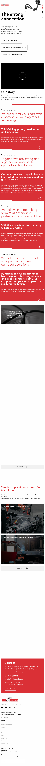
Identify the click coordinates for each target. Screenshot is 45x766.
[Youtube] (6, 708)
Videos (3, 730)
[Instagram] (14, 708)
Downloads (4, 738)
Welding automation (10, 41)
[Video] (43, 18)
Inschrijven (23, 760)
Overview (20, 467)
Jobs (2, 735)
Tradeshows (4, 743)
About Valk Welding (6, 724)
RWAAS (3, 720)
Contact (9, 688)
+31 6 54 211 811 (15, 683)
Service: (7, 683)
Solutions (5, 717)
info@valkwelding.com (15, 679)
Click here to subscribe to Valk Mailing (9, 751)
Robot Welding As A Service (13, 54)
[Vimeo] (10, 708)
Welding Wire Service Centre (13, 47)
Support (3, 727)
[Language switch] (43, 12)
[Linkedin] (2, 708)
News (2, 732)
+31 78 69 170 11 (12, 676)
